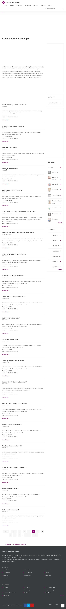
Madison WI (5, 447)
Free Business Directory (13, 2)
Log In (49, 5)
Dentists (54, 208)
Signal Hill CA (56, 267)
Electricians (55, 219)
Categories (19, 5)
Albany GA (6, 578)
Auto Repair (55, 184)
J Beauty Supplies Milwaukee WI (13, 361)
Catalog (35, 5)
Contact (43, 5)
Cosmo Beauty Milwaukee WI (12, 425)
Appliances (55, 172)
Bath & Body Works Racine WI (12, 190)
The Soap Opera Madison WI (12, 446)
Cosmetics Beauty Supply (57, 202)
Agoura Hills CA (28, 572)
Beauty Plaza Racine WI (10, 169)
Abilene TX (27, 570)
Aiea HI (47, 572)
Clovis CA (55, 240)
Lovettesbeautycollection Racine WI (14, 105)
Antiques (50, 167)
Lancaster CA (56, 256)
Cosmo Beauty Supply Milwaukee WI (14, 403)
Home (6, 5)
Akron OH (5, 575)
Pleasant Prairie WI (6, 213)
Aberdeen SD (6, 570)
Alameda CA (27, 575)
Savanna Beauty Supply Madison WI (14, 467)
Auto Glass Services (55, 179)
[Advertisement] (33, 25)
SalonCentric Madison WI (10, 489)
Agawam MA (6, 572)
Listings (12, 5)
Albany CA (48, 575)
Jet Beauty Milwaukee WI (10, 339)
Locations (28, 5)
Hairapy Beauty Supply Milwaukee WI (14, 382)
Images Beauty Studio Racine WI (13, 126)
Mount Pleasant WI (6, 234)
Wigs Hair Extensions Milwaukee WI (14, 254)
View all (60, 222)
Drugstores (55, 214)
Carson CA (55, 235)
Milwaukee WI (5, 255)
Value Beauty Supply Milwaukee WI (14, 275)
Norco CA (55, 261)
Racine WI (4, 106)
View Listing (5, 119)
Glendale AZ (56, 246)
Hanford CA (56, 251)
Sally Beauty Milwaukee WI (11, 318)
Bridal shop (55, 189)
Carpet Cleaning (56, 195)
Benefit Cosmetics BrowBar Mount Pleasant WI (18, 233)
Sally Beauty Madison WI (10, 510)
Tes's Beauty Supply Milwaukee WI (13, 297)
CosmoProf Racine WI (9, 147)
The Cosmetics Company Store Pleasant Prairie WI (19, 211)
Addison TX (48, 570)
